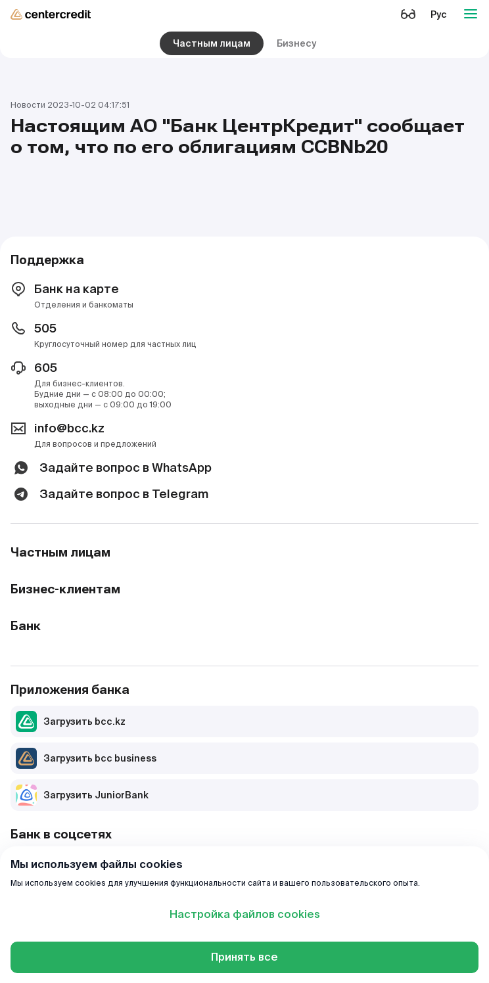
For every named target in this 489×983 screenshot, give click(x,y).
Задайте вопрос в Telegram (109, 494)
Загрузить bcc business (86, 758)
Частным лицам (211, 43)
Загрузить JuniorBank (82, 795)
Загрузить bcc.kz (71, 721)
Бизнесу (296, 43)
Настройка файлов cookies (245, 914)
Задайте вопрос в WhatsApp (111, 468)
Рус (439, 14)
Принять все (244, 957)
